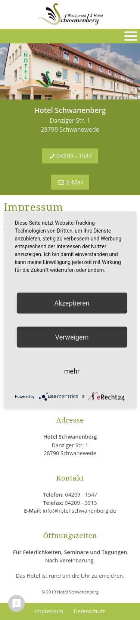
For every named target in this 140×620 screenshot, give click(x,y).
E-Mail (70, 182)
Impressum (49, 611)
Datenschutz (89, 611)
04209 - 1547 (70, 156)
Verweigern (71, 337)
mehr (72, 371)
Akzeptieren (72, 303)
